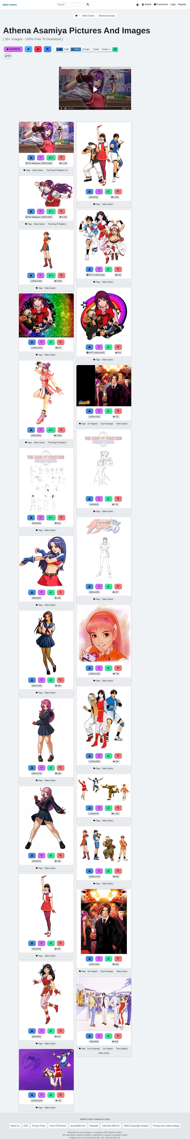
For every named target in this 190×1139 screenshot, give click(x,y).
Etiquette (94, 1126)
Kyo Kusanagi (107, 424)
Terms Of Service (58, 1126)
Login (173, 4)
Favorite (13, 49)
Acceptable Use (78, 1126)
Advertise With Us (111, 1126)
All (7, 56)
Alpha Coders (9, 4)
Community (161, 4)
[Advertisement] (171, 159)
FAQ (26, 1126)
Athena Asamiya (107, 15)
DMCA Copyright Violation (136, 1126)
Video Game (88, 15)
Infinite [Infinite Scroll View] (75, 49)
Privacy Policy (39, 1126)
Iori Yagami (92, 424)
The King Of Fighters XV (57, 170)
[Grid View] (59, 49)
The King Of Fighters (57, 224)
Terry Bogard (121, 1049)
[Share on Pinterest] (38, 49)
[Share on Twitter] (28, 49)
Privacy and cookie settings (166, 1126)
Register (182, 4)
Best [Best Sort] (96, 49)
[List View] (66, 49)
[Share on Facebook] (47, 49)
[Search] (88, 4)
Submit (146, 4)
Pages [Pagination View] (86, 49)
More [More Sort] (106, 49)
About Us (15, 1126)
